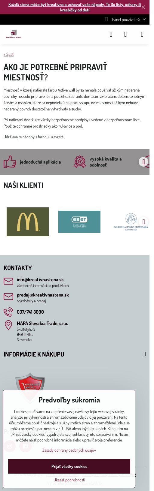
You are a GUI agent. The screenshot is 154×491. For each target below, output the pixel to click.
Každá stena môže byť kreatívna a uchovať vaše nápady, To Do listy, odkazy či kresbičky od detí (74, 7)
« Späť (9, 54)
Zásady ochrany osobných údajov (69, 450)
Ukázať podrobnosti (69, 479)
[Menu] (142, 34)
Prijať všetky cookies (69, 466)
